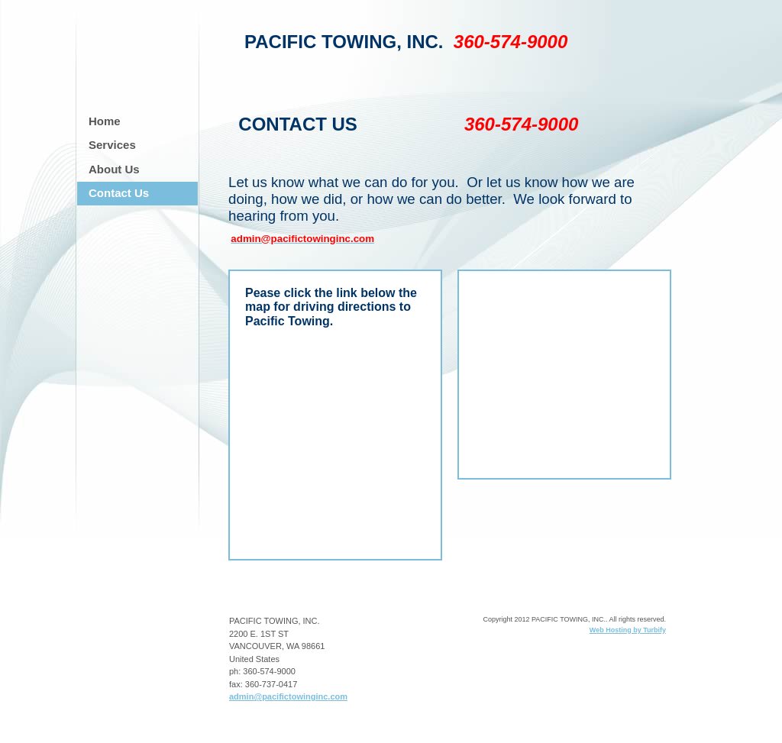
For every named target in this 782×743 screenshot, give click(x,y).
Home (105, 121)
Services (112, 144)
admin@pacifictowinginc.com (288, 696)
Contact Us (119, 192)
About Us (114, 169)
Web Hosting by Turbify (628, 630)
